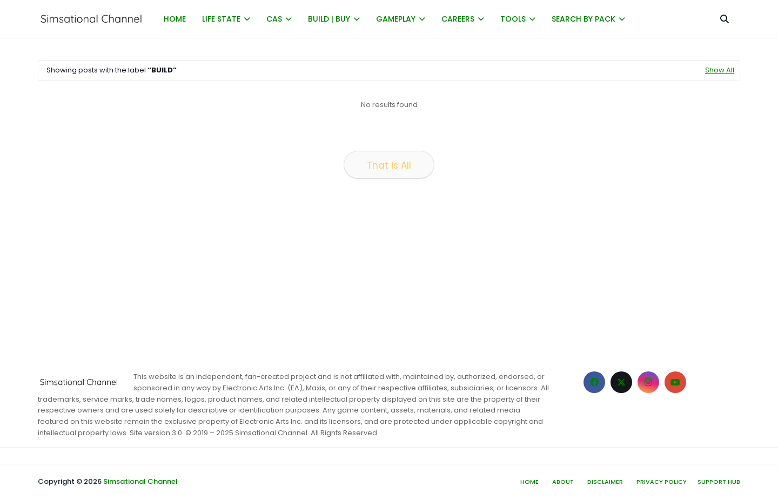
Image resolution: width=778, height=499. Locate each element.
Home (529, 481)
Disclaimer (605, 481)
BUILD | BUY (329, 19)
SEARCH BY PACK (583, 19)
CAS (274, 19)
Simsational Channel (140, 481)
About (563, 481)
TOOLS (513, 19)
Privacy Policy (661, 481)
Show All (719, 70)
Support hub (718, 481)
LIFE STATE (221, 19)
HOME (175, 19)
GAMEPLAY (395, 19)
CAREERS (457, 19)
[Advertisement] (362, 271)
